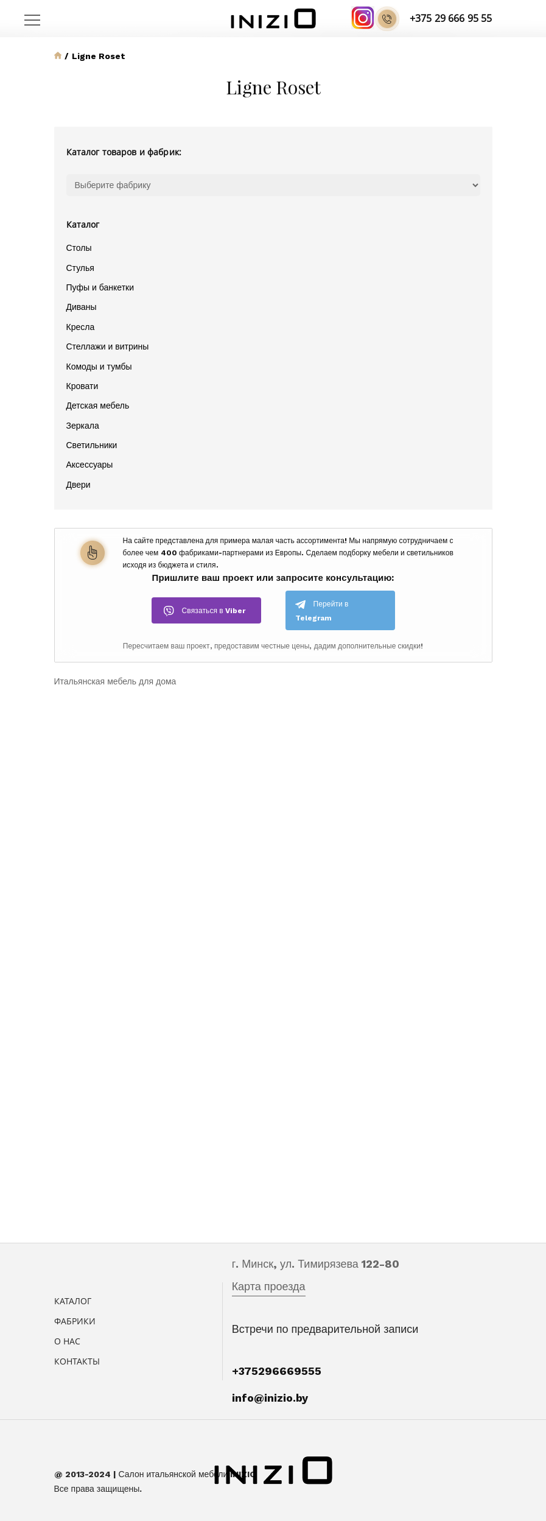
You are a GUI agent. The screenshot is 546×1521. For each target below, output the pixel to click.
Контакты (77, 1361)
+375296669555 (276, 1371)
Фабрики (75, 1321)
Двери (78, 485)
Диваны (81, 307)
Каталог (73, 1301)
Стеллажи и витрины (107, 346)
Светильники (91, 445)
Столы (79, 248)
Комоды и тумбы (99, 366)
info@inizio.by (270, 1397)
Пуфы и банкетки (100, 287)
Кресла (80, 327)
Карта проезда (269, 1286)
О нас (67, 1341)
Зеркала (82, 425)
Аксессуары (89, 464)
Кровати (82, 386)
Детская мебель (98, 405)
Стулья (80, 268)
